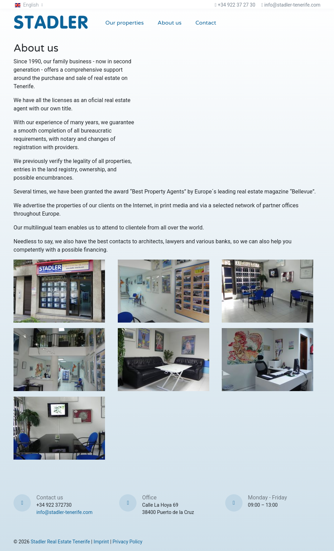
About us (170, 22)
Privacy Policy (127, 541)
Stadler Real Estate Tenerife (60, 541)
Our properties (124, 22)
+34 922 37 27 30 (236, 5)
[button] (29, 5)
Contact (205, 22)
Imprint (101, 541)
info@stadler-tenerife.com (292, 5)
